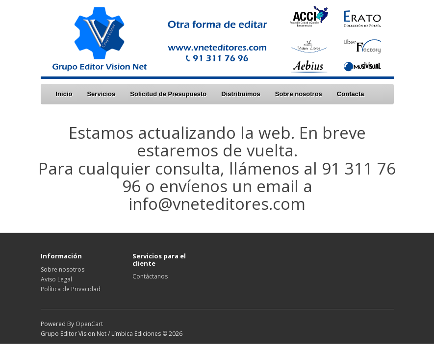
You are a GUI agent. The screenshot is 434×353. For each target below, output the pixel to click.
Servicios (101, 94)
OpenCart (89, 324)
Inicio (64, 94)
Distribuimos (240, 94)
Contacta (350, 94)
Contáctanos (150, 276)
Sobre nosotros (298, 94)
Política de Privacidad (71, 289)
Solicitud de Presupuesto (168, 94)
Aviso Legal (56, 279)
